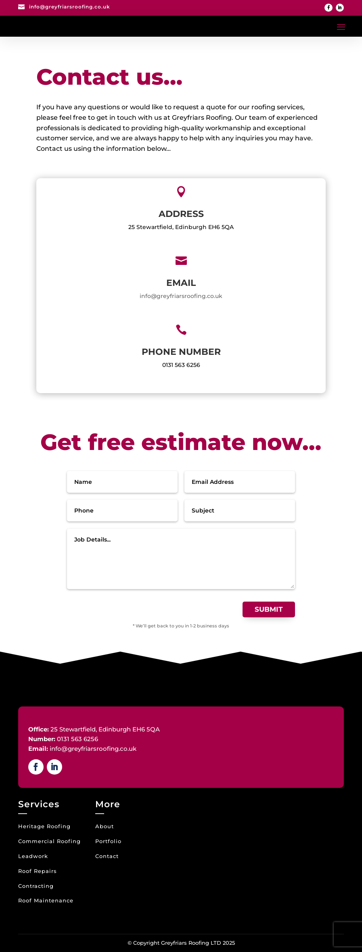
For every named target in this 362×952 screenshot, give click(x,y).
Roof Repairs (37, 871)
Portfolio (108, 841)
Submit (269, 609)
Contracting (36, 886)
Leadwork (33, 856)
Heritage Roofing (44, 826)
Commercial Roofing (49, 841)
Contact (107, 856)
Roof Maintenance (45, 900)
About (104, 826)
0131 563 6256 (181, 365)
